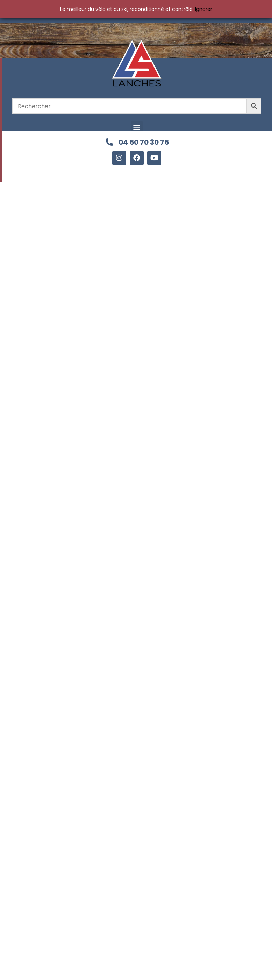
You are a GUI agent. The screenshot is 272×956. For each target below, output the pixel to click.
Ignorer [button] (203, 9)
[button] (137, 126)
